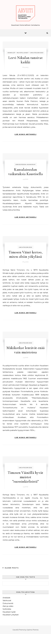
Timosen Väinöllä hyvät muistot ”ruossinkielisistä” (25, 477)
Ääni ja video (8, 606)
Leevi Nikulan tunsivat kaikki (25, 59)
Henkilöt (11, 52)
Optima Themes (32, 630)
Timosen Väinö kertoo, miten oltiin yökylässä (26, 254)
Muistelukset (23, 52)
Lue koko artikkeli (25, 134)
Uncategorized (36, 52)
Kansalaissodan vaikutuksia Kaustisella (25, 171)
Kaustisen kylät (9, 612)
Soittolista (7, 609)
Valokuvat (7, 600)
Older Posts (10, 568)
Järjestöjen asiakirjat (25, 164)
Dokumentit (8, 603)
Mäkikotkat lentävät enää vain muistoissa (25, 350)
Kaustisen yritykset (11, 615)
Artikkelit (6, 598)
